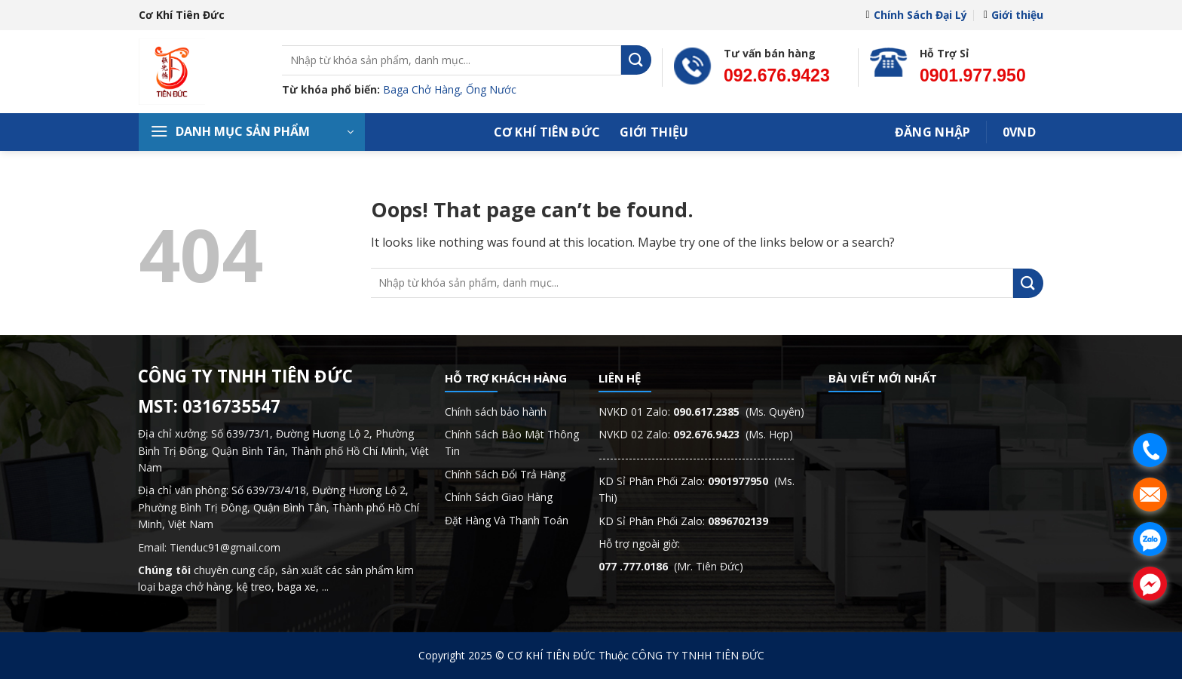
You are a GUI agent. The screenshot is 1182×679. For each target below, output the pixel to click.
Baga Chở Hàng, (424, 89)
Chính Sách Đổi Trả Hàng (505, 474)
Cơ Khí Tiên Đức (547, 132)
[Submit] (636, 60)
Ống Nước (491, 89)
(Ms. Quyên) (738, 411)
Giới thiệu (1013, 15)
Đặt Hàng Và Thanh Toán (506, 520)
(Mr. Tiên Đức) (671, 566)
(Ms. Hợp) (733, 434)
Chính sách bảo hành (496, 411)
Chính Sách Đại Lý (915, 15)
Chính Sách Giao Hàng (499, 497)
